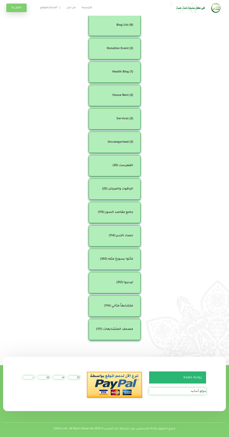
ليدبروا (128, 282)
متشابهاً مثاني (122, 306)
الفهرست (126, 165)
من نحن (71, 7)
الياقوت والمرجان (120, 189)
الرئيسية (87, 7)
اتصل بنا (16, 7)
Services (122, 119)
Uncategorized (118, 142)
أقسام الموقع (48, 7)
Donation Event (118, 48)
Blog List (122, 25)
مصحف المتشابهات (118, 329)
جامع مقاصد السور (119, 212)
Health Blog (120, 72)
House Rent (120, 95)
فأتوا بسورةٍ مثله (120, 259)
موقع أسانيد (198, 391)
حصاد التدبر (124, 236)
